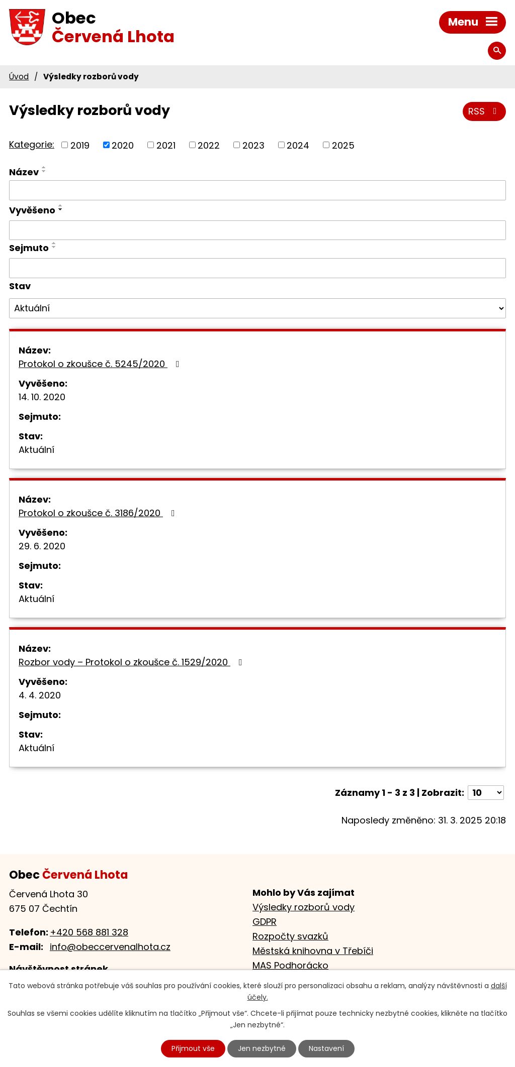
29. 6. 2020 (42, 546)
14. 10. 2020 (42, 397)
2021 (166, 145)
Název (24, 172)
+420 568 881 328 (89, 932)
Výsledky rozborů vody (303, 907)
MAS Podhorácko (290, 965)
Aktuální (36, 449)
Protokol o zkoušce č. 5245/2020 (101, 364)
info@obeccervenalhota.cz (110, 946)
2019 (80, 145)
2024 (298, 145)
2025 (343, 145)
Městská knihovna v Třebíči (312, 950)
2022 (209, 145)
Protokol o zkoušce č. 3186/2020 (99, 513)
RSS (484, 111)
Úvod (19, 76)
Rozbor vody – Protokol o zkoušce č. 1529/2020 (132, 662)
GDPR (264, 921)
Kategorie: (31, 144)
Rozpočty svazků (290, 936)
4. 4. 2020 (40, 695)
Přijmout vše (193, 1048)
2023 (253, 145)
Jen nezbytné (262, 1048)
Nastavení (326, 1048)
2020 (123, 145)
